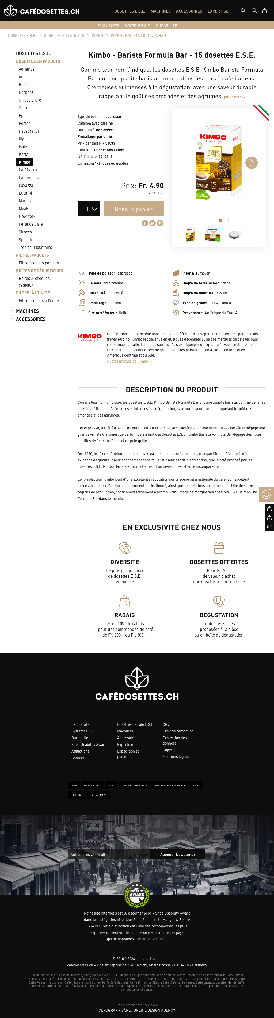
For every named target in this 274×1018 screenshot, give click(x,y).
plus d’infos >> (234, 97)
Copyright (171, 749)
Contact (77, 757)
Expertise (125, 744)
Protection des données (175, 740)
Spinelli (25, 239)
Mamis (25, 200)
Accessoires (127, 737)
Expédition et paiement (128, 753)
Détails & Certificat (151, 938)
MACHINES (161, 11)
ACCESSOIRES (189, 11)
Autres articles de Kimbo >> (130, 361)
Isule (23, 146)
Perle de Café (31, 224)
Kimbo (24, 162)
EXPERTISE (218, 11)
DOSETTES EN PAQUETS (38, 61)
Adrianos (26, 69)
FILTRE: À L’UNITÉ (33, 292)
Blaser (24, 84)
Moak (23, 208)
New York (27, 216)
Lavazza (26, 185)
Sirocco (25, 231)
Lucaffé (25, 193)
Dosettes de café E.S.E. (135, 724)
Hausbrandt (29, 131)
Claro (23, 107)
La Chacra (28, 169)
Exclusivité (80, 724)
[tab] (243, 10)
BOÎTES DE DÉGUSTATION (39, 270)
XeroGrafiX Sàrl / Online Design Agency (137, 1010)
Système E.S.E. (83, 731)
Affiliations (80, 751)
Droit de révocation (178, 731)
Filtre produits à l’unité (39, 300)
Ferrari (25, 123)
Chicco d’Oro (30, 100)
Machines (125, 731)
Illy (21, 138)
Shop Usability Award (89, 744)
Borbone (26, 92)
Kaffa (23, 154)
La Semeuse (30, 177)
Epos (23, 115)
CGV (166, 724)
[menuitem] (130, 10)
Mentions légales (177, 756)
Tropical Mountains (35, 247)
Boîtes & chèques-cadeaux (35, 281)
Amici (24, 76)
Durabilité (79, 737)
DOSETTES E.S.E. (129, 11)
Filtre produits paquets (39, 262)
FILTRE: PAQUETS (32, 255)
